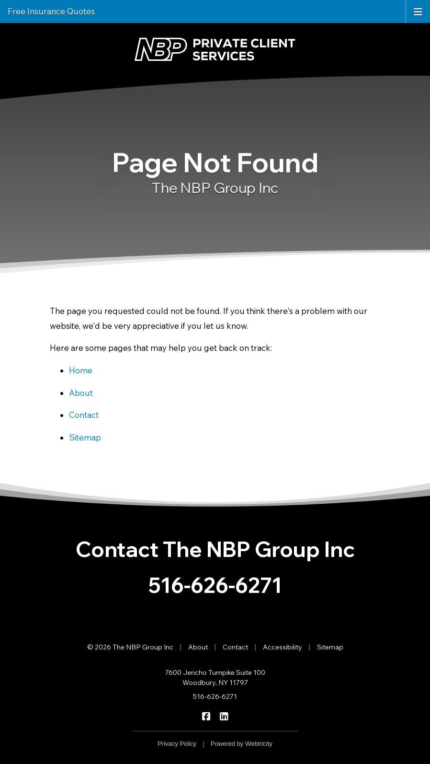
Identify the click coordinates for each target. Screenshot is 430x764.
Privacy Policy (177, 743)
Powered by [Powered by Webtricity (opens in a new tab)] (241, 743)
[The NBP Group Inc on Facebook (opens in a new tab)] (206, 715)
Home (80, 370)
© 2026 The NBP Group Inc (130, 647)
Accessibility (282, 647)
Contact (84, 415)
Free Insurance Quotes (51, 11)
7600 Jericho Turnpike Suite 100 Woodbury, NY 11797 (215, 677)
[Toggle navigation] (418, 11)
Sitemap (85, 437)
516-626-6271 (215, 585)
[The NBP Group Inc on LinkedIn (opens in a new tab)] (224, 715)
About (81, 393)
